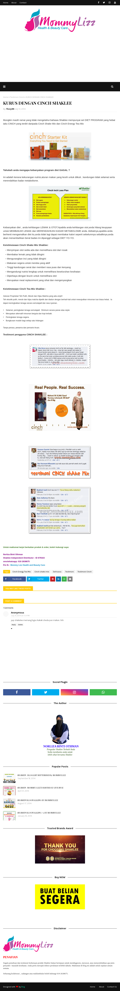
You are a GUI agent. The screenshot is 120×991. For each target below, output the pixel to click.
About (13, 3)
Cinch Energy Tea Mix (21, 572)
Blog (23, 987)
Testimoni (69, 572)
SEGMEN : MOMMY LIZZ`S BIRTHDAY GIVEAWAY (40, 787)
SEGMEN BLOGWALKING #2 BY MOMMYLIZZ (39, 812)
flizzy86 (10, 109)
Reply (14, 625)
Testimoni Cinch (17, 97)
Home (5, 3)
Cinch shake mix (42, 572)
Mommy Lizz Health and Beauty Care (27, 565)
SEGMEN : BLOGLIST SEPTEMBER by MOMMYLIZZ (42, 775)
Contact (23, 3)
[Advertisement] (60, 58)
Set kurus (57, 572)
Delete (20, 625)
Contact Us (112, 987)
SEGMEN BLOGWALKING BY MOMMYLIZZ (38, 800)
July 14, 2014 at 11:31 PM (20, 616)
